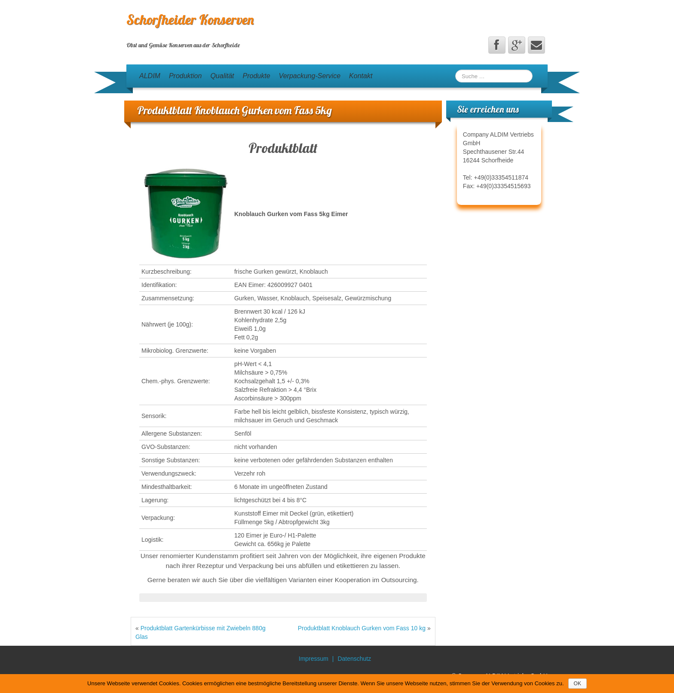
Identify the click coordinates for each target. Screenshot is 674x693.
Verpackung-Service (309, 75)
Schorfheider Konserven (190, 19)
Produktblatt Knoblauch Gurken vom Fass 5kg (234, 110)
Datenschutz (354, 658)
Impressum (313, 658)
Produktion (185, 75)
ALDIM (149, 75)
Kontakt (360, 75)
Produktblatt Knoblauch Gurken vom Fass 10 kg (362, 628)
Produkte (256, 75)
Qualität (222, 75)
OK (577, 684)
